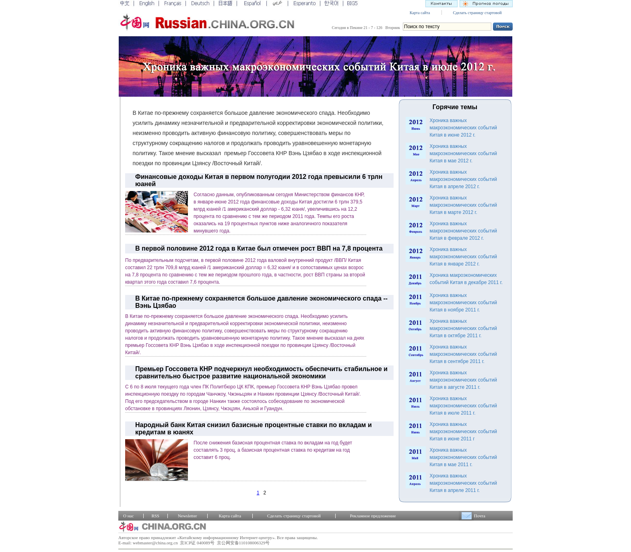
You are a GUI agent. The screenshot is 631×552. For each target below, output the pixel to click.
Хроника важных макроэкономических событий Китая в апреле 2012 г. (463, 179)
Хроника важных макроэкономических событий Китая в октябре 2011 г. (463, 328)
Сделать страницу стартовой (477, 12)
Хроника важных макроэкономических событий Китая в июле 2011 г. (463, 406)
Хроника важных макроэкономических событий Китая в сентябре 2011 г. (463, 354)
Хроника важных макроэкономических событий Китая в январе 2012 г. (463, 257)
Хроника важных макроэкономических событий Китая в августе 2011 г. (463, 380)
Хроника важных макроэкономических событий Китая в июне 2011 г (463, 431)
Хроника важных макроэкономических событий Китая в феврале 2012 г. (463, 231)
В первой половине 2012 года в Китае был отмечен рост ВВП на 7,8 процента (259, 248)
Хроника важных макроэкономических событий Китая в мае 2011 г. (463, 457)
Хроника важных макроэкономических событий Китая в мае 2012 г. (463, 153)
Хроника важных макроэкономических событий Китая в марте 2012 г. (463, 205)
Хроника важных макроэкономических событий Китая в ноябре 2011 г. (463, 303)
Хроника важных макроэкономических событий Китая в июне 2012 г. (463, 128)
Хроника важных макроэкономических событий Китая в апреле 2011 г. (463, 483)
